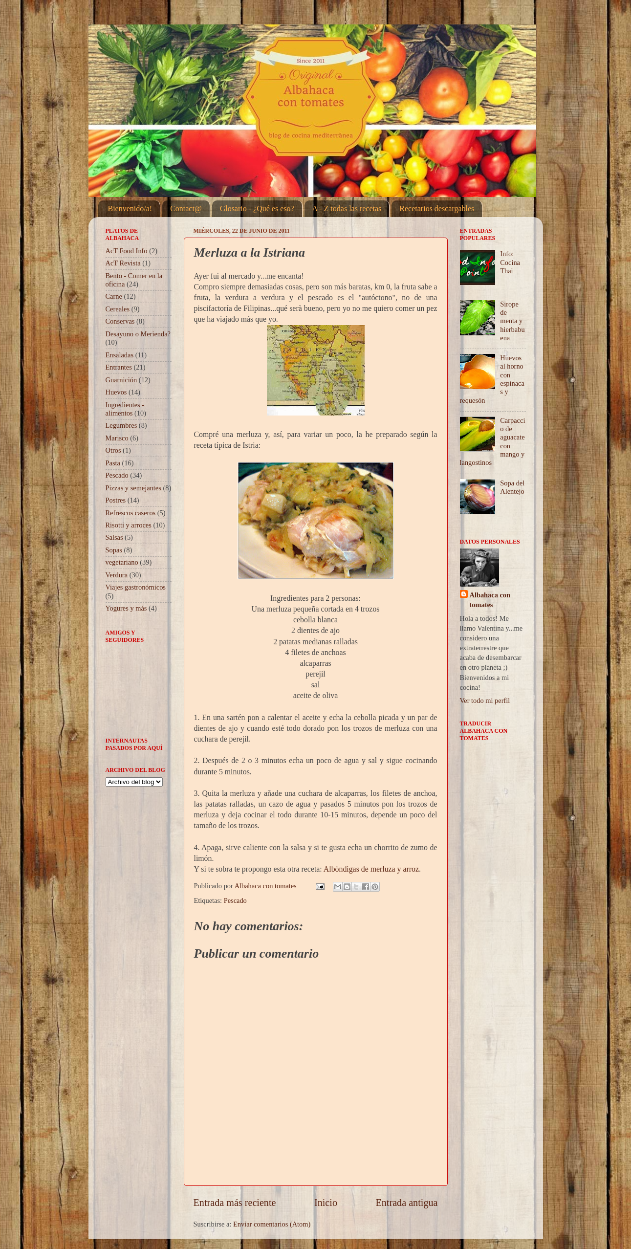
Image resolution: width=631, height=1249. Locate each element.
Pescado (235, 900)
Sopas (114, 550)
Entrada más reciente (235, 1202)
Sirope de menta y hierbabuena (512, 321)
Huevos (116, 392)
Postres (116, 500)
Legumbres (121, 425)
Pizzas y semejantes (133, 488)
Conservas (120, 321)
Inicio (325, 1202)
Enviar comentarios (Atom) (271, 1224)
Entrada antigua (406, 1202)
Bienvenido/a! (130, 208)
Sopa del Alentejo (512, 487)
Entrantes (119, 367)
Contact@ (186, 208)
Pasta (113, 463)
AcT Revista (123, 263)
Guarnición (121, 380)
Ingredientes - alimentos (125, 409)
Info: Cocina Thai (510, 262)
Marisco (117, 438)
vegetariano (122, 562)
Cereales (118, 309)
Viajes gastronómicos (136, 587)
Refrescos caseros (131, 513)
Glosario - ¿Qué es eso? (257, 208)
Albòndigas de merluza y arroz (371, 869)
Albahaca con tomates (490, 600)
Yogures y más (126, 608)
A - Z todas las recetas (347, 208)
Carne (114, 296)
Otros (113, 450)
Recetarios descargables (436, 208)
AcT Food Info (127, 251)
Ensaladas (120, 355)
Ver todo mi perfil (485, 700)
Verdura (117, 575)
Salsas (114, 537)
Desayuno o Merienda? (138, 334)
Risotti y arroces (129, 525)
